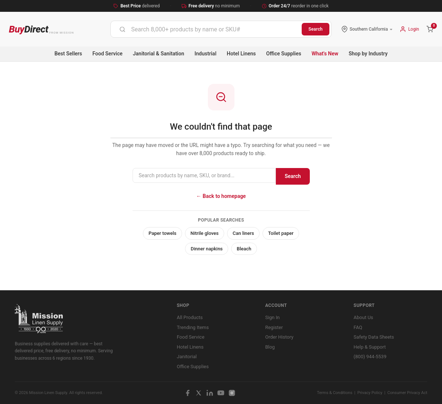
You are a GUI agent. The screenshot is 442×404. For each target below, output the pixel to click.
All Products (190, 317)
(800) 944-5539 (370, 356)
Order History (279, 337)
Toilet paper (281, 233)
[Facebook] (187, 393)
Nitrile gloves (205, 233)
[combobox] (206, 29)
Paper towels (162, 233)
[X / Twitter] (198, 393)
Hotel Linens (241, 54)
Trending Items (193, 327)
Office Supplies (283, 54)
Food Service (107, 54)
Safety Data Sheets (374, 337)
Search (315, 29)
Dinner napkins (207, 248)
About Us (363, 317)
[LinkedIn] (209, 393)
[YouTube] (221, 393)
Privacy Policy (370, 392)
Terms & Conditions (334, 392)
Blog (270, 347)
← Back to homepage (221, 196)
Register (274, 327)
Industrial (205, 54)
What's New (325, 54)
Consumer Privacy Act (407, 392)
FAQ (358, 327)
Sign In (272, 317)
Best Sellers (68, 54)
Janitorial (187, 356)
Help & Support (370, 347)
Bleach (244, 248)
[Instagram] (232, 393)
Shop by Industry (368, 54)
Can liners (243, 233)
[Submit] (122, 29)
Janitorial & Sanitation (158, 54)
